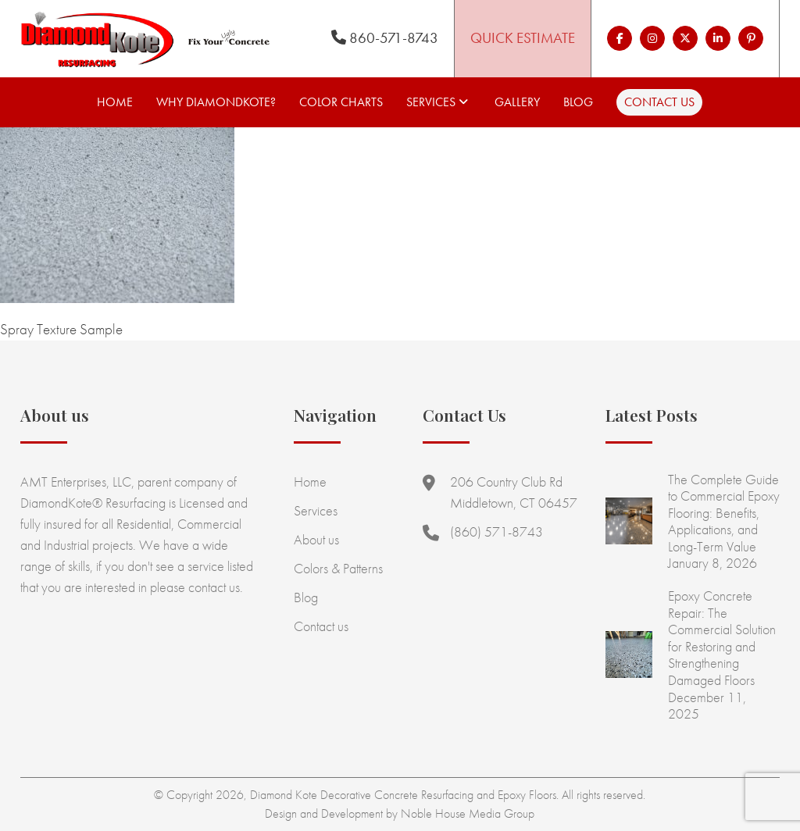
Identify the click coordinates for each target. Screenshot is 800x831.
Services (430, 102)
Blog (578, 102)
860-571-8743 (384, 38)
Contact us (659, 102)
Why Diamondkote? (216, 102)
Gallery (517, 102)
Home (115, 102)
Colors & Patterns (338, 568)
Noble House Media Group (467, 813)
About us (316, 539)
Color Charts (341, 102)
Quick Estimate (522, 38)
